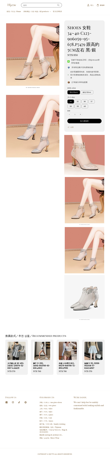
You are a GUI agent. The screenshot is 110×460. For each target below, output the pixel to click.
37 (91, 101)
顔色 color (71, 88)
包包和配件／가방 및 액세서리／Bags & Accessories (53, 431)
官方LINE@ (57, 11)
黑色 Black (74, 92)
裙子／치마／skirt (46, 412)
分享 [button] (70, 127)
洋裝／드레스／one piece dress (51, 402)
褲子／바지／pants (46, 415)
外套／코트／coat (46, 418)
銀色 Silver (87, 92)
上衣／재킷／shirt (46, 409)
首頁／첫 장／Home (14, 11)
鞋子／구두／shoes (46, 421)
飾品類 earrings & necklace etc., (51, 435)
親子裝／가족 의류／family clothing (52, 424)
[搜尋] (58, 5)
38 (71, 106)
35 (78, 101)
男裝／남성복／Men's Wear (49, 438)
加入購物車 (84, 121)
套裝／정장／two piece (48, 405)
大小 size (71, 97)
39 (78, 106)
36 (85, 101)
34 (71, 101)
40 (85, 106)
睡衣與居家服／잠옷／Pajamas (50, 427)
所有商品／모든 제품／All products (36, 11)
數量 (68, 111)
